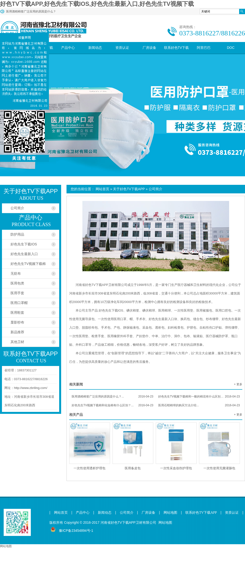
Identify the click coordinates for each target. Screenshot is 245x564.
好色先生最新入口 (24, 254)
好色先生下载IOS (24, 244)
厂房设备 (149, 48)
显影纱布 (17, 322)
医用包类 (17, 283)
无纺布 (16, 273)
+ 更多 (238, 384)
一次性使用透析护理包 (89, 468)
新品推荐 (17, 332)
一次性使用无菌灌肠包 (219, 468)
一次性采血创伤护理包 (176, 468)
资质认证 (122, 48)
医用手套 (17, 293)
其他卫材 (17, 342)
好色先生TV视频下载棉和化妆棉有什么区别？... (112, 405)
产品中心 (68, 48)
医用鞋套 (17, 312)
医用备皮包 (133, 468)
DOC (230, 48)
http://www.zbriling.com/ (30, 388)
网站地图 (170, 512)
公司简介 (155, 189)
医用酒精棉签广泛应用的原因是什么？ (31, 11)
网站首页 (102, 189)
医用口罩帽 (19, 303)
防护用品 (17, 234)
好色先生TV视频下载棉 (28, 264)
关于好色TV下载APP (129, 189)
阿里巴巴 (204, 48)
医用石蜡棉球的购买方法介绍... (199, 405)
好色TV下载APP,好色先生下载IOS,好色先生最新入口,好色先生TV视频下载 (97, 3)
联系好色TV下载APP (176, 53)
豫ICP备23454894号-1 (76, 531)
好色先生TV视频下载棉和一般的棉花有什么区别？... (199, 396)
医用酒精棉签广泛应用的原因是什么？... (112, 396)
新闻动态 (95, 48)
